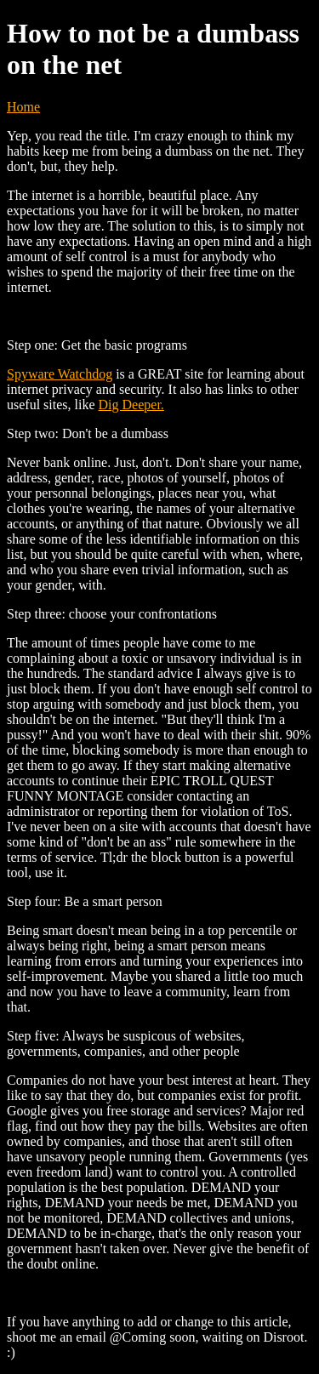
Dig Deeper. (131, 404)
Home (23, 107)
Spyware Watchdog (59, 374)
